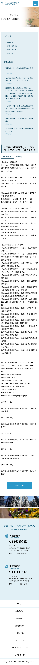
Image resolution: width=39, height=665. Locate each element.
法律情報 (10, 53)
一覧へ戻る (19, 485)
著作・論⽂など (12, 46)
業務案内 (19, 618)
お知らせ (10, 42)
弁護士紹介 (19, 625)
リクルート (19, 640)
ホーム (19, 604)
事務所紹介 (19, 611)
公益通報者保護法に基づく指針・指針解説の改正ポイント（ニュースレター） (19, 80)
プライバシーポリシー (19, 647)
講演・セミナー (12, 50)
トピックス (19, 633)
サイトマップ (20, 655)
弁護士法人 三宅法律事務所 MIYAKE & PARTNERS (10, 3)
